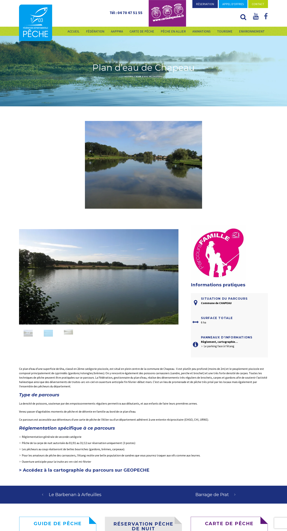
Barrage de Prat (212, 494)
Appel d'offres (233, 4)
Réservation (205, 4)
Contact (258, 4)
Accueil (128, 76)
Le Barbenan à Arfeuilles (75, 494)
